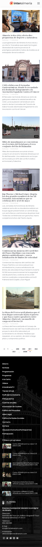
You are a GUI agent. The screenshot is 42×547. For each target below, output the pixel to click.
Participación (7, 434)
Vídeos (5, 383)
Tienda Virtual (8, 391)
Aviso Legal (7, 414)
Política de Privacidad (11, 410)
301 (29, 349)
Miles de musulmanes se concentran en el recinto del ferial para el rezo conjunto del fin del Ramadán (20, 144)
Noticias (5, 40)
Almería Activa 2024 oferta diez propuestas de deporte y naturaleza (19, 36)
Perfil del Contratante (11, 395)
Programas (6, 375)
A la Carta (6, 379)
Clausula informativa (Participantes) (17, 430)
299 (17, 349)
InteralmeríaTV (8, 387)
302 (36, 349)
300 (23, 349)
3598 (25, 352)
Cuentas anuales (9, 403)
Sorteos (5, 426)
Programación (8, 372)
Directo (5, 364)
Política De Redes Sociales (13, 418)
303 (13, 352)
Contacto (6, 422)
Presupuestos (8, 399)
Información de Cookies (12, 407)
